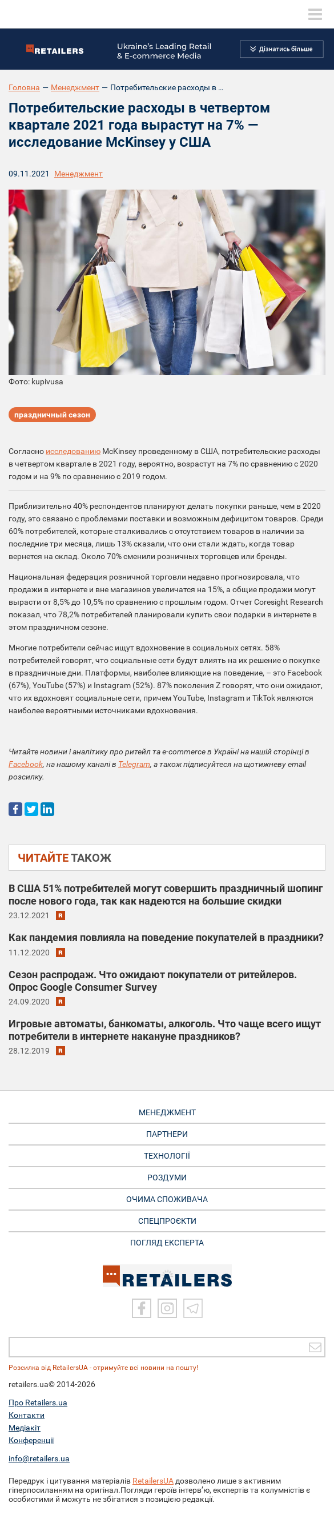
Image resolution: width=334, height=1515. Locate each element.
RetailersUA (153, 1480)
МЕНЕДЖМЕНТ (167, 1112)
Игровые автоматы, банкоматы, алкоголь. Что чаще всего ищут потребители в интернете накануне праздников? (165, 1030)
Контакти (27, 1415)
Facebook (26, 764)
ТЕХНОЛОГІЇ (167, 1155)
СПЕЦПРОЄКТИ (167, 1220)
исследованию (73, 451)
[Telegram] (193, 1308)
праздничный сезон (52, 414)
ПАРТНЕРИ (167, 1134)
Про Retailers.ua (38, 1402)
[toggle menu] (315, 14)
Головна (24, 87)
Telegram (134, 764)
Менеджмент (75, 87)
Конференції (31, 1440)
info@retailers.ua (39, 1458)
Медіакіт (25, 1427)
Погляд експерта (167, 1242)
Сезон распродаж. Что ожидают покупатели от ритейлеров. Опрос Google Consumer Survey (153, 981)
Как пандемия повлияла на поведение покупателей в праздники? (166, 937)
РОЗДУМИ (167, 1177)
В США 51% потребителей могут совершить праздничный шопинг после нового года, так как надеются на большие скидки (166, 894)
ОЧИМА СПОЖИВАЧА (167, 1199)
